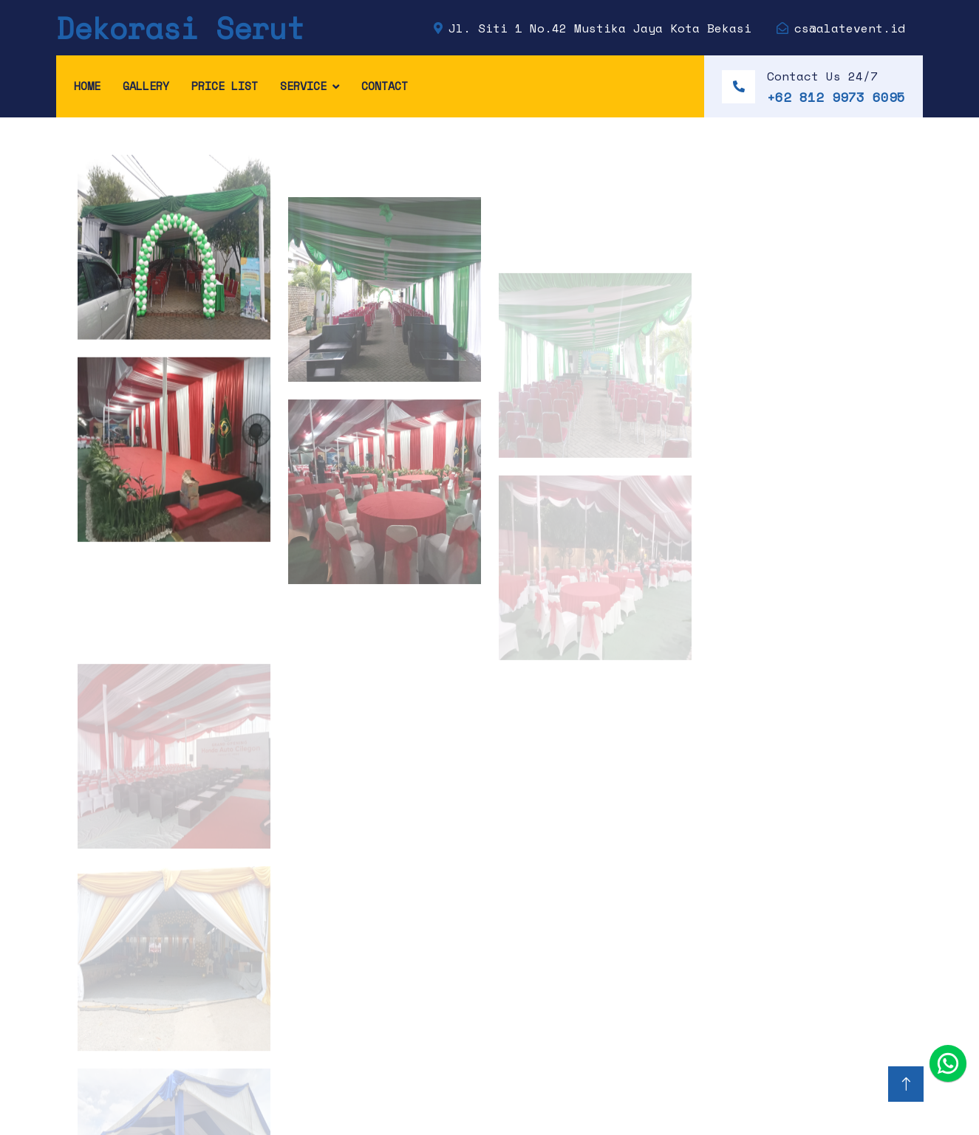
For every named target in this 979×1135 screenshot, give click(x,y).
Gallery (146, 86)
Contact (384, 86)
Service (303, 86)
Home (87, 86)
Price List (224, 86)
